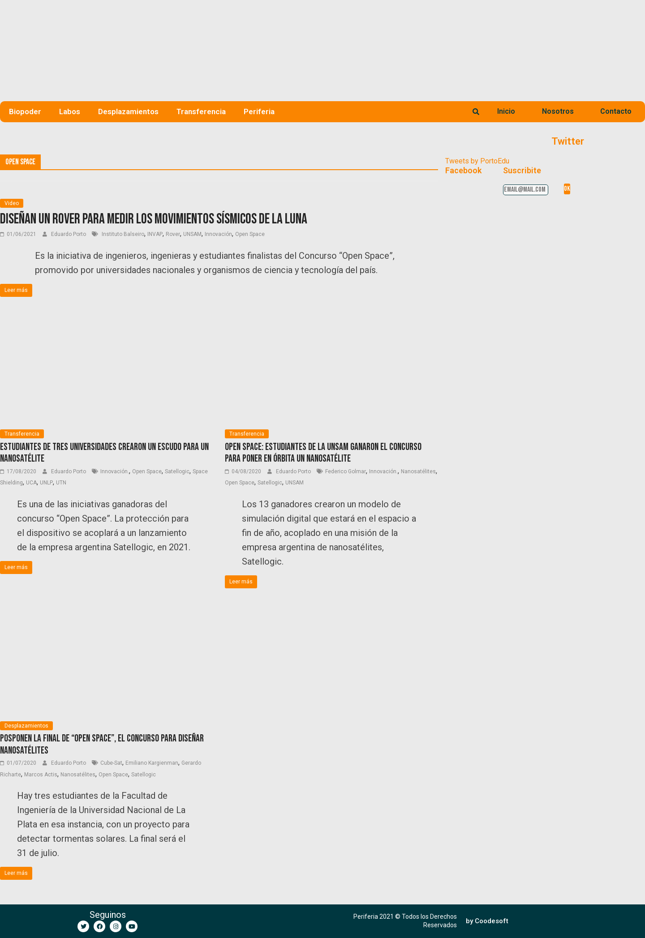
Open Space (250, 234)
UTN (61, 483)
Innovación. (114, 471)
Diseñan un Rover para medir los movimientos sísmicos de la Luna (153, 219)
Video (11, 203)
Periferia (259, 111)
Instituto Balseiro (122, 234)
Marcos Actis (40, 774)
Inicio (506, 111)
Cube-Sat (111, 763)
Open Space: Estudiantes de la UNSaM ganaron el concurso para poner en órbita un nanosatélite (323, 453)
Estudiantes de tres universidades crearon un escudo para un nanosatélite (104, 453)
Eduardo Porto (69, 234)
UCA (31, 483)
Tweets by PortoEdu (477, 161)
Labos (69, 111)
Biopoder (25, 111)
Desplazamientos (128, 111)
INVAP (155, 234)
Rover (173, 234)
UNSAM (192, 234)
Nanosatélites (418, 471)
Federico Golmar (345, 471)
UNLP (46, 483)
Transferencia (201, 111)
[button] (487, 921)
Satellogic (177, 471)
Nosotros (558, 111)
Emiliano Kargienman (151, 763)
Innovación (218, 234)
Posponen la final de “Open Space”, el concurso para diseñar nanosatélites (102, 744)
